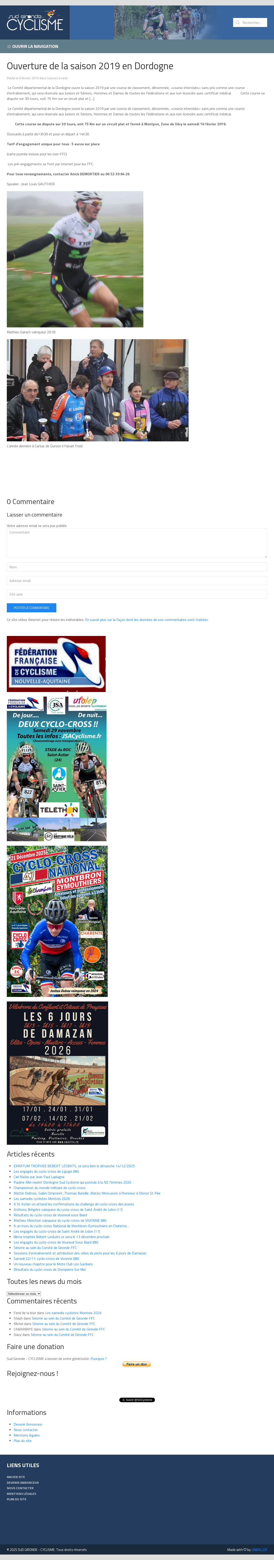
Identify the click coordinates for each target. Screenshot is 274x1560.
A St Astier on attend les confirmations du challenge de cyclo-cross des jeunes (74, 1204)
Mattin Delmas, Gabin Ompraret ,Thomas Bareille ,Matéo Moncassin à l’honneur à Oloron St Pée (87, 1193)
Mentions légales (27, 1435)
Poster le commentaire (31, 607)
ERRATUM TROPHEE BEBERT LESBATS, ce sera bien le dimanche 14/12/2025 (74, 1166)
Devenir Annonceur (28, 1424)
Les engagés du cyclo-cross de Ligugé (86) (46, 1171)
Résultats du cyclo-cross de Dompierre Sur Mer (50, 1269)
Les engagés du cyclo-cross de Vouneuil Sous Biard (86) (56, 1242)
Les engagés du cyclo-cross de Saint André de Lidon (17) (57, 1231)
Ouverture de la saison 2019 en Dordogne (90, 65)
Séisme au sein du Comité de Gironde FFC (45, 1247)
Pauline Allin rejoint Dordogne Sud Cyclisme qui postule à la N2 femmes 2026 (72, 1182)
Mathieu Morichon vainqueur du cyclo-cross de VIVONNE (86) (60, 1220)
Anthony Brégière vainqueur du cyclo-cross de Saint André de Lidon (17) (68, 1209)
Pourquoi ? (98, 1358)
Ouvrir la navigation (32, 46)
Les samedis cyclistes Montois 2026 (42, 1198)
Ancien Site (16, 1476)
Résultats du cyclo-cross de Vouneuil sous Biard (50, 1215)
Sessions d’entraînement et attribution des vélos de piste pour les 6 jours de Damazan (80, 1253)
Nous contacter (26, 1429)
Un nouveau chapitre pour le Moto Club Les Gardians (53, 1264)
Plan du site (23, 1440)
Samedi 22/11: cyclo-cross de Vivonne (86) (46, 1258)
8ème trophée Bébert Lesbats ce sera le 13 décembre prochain (62, 1236)
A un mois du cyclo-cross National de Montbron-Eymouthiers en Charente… (71, 1226)
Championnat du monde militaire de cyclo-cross (50, 1187)
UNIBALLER (259, 1549)
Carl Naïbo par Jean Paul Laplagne (39, 1176)
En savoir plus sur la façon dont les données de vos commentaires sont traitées (146, 619)
